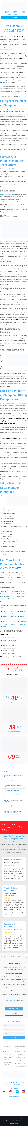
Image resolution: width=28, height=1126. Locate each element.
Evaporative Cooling (20, 1063)
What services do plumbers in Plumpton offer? (13, 776)
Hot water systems (5, 241)
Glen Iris (13, 624)
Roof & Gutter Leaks (20, 1051)
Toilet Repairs (7, 1046)
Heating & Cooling (20, 1057)
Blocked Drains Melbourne (7, 1058)
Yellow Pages (8, 1000)
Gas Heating (20, 1060)
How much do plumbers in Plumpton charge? (12, 786)
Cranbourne (22, 611)
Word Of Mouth (16, 1000)
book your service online (14, 596)
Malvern (5, 621)
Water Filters (20, 1054)
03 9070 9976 (14, 17)
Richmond (22, 624)
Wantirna (5, 624)
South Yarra (22, 619)
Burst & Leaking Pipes (7, 1049)
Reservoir (21, 616)
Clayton (5, 626)
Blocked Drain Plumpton (6, 194)
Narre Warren (22, 614)
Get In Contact (14, 1013)
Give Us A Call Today (14, 1008)
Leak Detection (7, 1054)
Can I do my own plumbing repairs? (12, 790)
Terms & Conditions (18, 1120)
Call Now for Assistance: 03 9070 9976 (12, 827)
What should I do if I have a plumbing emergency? (13, 801)
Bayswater (13, 619)
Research (13, 616)
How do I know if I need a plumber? (12, 781)
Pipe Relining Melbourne (7, 1063)
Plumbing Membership (20, 1066)
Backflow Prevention (20, 1049)
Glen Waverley (23, 621)
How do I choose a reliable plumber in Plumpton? (13, 795)
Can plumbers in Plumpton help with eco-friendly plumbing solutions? (14, 812)
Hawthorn (5, 614)
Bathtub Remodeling (20, 1046)
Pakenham (13, 614)
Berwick (5, 616)
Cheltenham (6, 619)
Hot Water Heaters (7, 1051)
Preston (4, 611)
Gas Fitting (7, 1067)
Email (22, 1000)
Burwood (13, 621)
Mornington (14, 611)
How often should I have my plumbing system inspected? (13, 806)
